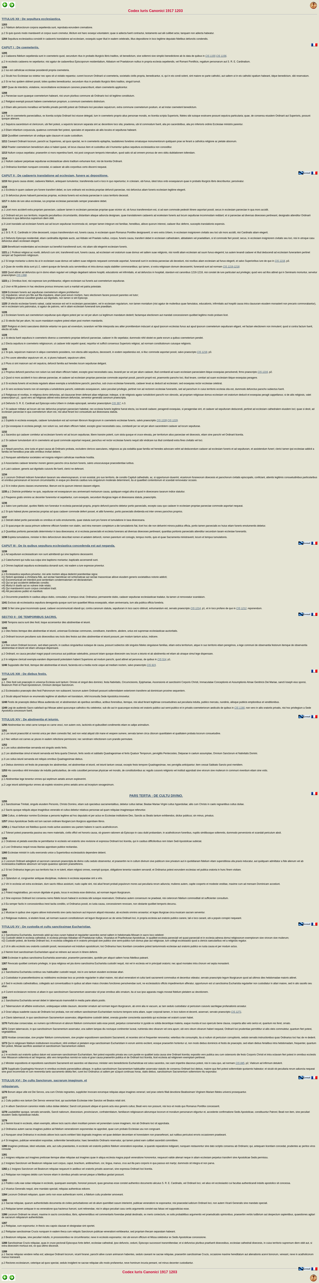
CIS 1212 (241, 608)
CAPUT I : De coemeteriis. (20, 47)
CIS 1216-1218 (231, 266)
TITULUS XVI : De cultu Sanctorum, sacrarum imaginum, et (44, 1080)
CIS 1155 (210, 56)
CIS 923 (151, 665)
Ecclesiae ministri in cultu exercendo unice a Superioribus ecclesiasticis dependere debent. (54, 852)
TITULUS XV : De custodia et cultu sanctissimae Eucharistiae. (46, 926)
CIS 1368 (21, 275)
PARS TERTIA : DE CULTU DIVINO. (156, 796)
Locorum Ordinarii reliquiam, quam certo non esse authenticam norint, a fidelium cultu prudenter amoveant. (62, 1194)
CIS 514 (161, 659)
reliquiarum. (10, 1086)
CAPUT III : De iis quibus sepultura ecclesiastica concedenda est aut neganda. (58, 545)
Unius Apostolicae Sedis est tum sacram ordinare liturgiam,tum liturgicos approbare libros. (53, 821)
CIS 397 (116, 403)
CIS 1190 (239, 707)
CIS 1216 (263, 372)
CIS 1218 (280, 261)
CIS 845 (240, 1063)
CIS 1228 (162, 420)
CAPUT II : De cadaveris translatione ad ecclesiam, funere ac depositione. (55, 175)
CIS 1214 (195, 608)
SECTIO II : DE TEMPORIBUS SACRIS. (29, 617)
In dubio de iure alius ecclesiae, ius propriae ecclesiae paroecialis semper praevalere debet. (54, 201)
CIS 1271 (236, 1011)
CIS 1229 (172, 420)
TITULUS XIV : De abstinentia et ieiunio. (30, 719)
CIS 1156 (221, 56)
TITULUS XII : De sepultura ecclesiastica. (31, 19)
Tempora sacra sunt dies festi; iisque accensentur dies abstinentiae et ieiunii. (46, 622)
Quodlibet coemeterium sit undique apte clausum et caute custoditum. (42, 135)
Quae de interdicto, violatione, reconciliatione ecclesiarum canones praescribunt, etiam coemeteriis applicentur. (65, 87)
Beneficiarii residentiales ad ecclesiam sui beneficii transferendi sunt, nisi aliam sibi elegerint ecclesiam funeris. (64, 246)
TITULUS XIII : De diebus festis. (24, 673)
